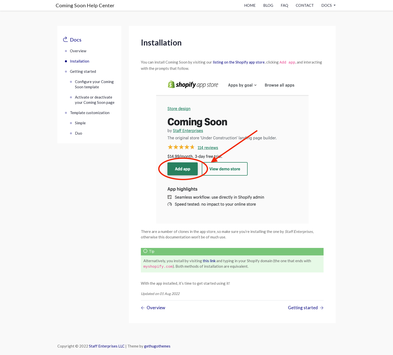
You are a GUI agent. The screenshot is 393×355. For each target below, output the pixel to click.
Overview (78, 51)
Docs (75, 40)
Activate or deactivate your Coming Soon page (95, 100)
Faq (284, 5)
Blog (268, 5)
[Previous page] (153, 307)
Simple (80, 123)
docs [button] (327, 5)
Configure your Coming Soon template (94, 84)
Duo (78, 133)
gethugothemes (157, 346)
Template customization (90, 112)
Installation (79, 61)
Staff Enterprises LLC (107, 346)
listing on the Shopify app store (239, 62)
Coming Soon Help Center (85, 5)
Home (250, 5)
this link (209, 260)
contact (305, 5)
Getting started (83, 71)
